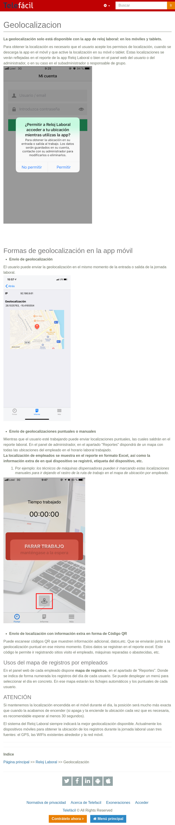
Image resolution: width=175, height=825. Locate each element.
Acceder (142, 803)
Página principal (16, 762)
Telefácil (69, 810)
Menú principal (110, 819)
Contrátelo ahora (67, 819)
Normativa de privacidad (46, 803)
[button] (107, 5)
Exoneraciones (118, 803)
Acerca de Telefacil (86, 803)
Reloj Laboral (46, 762)
